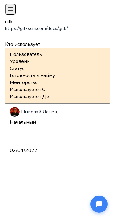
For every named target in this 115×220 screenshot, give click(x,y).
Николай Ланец (39, 111)
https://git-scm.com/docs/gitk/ (36, 28)
